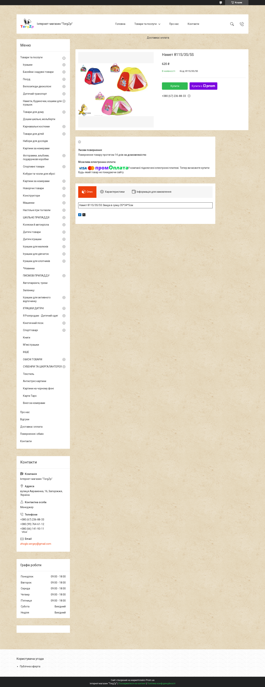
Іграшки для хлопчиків (36, 261)
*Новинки (29, 268)
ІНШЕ (26, 352)
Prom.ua (150, 680)
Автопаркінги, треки (35, 282)
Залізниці (28, 290)
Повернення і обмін (32, 433)
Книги (26, 337)
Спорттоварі (30, 330)
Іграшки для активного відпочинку (37, 299)
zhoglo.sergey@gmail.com (35, 543)
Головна (120, 23)
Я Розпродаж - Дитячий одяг (40, 315)
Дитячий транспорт (35, 93)
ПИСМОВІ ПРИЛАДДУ (36, 275)
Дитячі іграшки (32, 239)
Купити (175, 86)
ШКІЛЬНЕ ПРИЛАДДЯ (36, 217)
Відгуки (24, 419)
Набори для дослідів (35, 141)
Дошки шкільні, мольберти (39, 119)
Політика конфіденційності (161, 683)
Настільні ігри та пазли (36, 210)
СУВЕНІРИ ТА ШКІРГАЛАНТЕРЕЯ (42, 366)
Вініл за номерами (34, 403)
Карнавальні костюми (36, 126)
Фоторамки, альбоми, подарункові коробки (36, 157)
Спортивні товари (33, 166)
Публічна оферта (30, 666)
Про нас (174, 23)
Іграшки (27, 64)
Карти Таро (30, 395)
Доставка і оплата (158, 37)
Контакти (193, 23)
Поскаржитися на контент (132, 683)
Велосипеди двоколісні (37, 86)
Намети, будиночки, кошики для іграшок (42, 103)
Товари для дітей (33, 133)
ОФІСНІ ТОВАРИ (32, 359)
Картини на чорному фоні (38, 388)
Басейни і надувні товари (38, 71)
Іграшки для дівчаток (36, 253)
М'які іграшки (31, 344)
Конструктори (31, 195)
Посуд (26, 79)
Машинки (28, 202)
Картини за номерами (36, 148)
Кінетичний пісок (33, 323)
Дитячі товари (32, 232)
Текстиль (28, 373)
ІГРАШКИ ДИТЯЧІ (33, 308)
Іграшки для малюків (35, 246)
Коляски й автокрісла (36, 224)
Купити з (203, 86)
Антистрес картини (34, 381)
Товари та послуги (145, 23)
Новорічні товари (33, 188)
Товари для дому (33, 111)
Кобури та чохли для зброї (39, 173)
